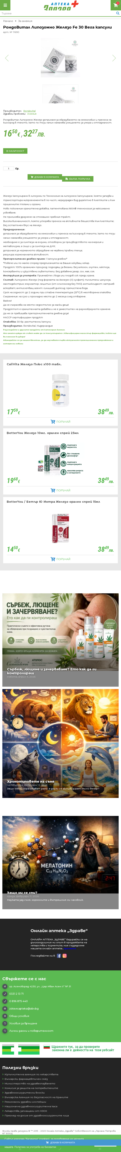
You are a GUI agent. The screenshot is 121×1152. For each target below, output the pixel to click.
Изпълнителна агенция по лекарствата (30, 1074)
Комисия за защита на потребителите (30, 1088)
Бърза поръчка (77, 178)
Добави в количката (45, 177)
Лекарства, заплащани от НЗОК (24, 1110)
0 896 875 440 (15, 1001)
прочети (70, 948)
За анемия (25, 21)
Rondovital (29, 111)
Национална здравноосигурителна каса (29, 1106)
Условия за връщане (19, 1023)
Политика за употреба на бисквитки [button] (35, 1147)
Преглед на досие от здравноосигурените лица (35, 1115)
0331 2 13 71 (13, 993)
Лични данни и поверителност (27, 1030)
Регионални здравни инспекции (24, 1101)
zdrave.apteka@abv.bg (20, 1008)
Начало (8, 21)
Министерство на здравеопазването (28, 1083)
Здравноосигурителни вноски (23, 1092)
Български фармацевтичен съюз (25, 1078)
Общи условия (15, 1016)
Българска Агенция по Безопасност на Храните (35, 1097)
